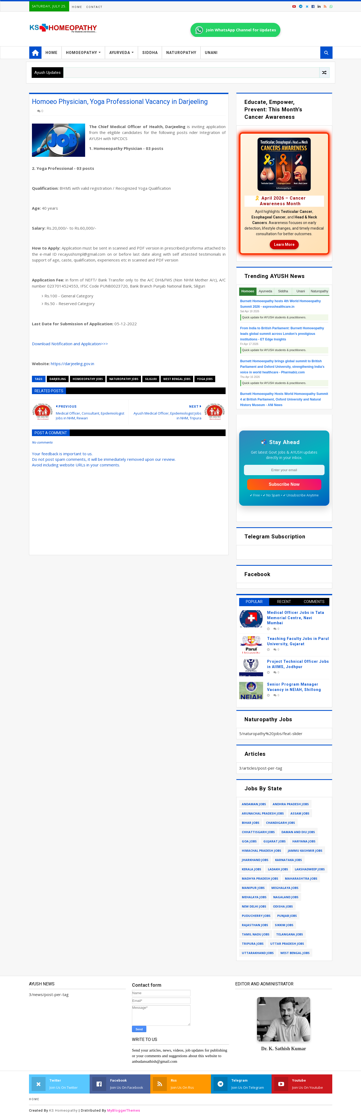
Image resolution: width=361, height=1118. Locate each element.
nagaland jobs (285, 897)
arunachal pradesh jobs (263, 813)
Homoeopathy (81, 52)
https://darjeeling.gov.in (72, 363)
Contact (94, 7)
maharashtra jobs (301, 878)
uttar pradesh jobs (287, 944)
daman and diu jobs (298, 832)
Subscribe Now (284, 484)
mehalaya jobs (254, 897)
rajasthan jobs (255, 925)
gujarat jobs (274, 841)
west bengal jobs (176, 379)
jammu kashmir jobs (305, 851)
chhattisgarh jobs (258, 832)
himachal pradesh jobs (261, 851)
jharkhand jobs (255, 860)
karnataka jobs (288, 860)
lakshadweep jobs (310, 869)
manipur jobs (253, 888)
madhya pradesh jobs (260, 878)
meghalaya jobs (284, 888)
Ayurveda (119, 52)
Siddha (150, 52)
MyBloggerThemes (123, 1110)
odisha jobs (283, 906)
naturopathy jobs (123, 379)
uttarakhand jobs (258, 953)
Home (77, 7)
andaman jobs (254, 804)
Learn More (284, 244)
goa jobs (249, 841)
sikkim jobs (284, 925)
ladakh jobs (278, 869)
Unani (211, 52)
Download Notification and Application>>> (70, 343)
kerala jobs (251, 869)
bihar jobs (250, 823)
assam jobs (300, 813)
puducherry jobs (256, 916)
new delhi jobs (254, 906)
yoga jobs (205, 379)
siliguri (151, 379)
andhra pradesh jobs (291, 804)
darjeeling (57, 379)
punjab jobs (287, 916)
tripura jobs (253, 944)
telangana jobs (289, 934)
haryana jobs (304, 841)
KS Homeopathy (63, 1110)
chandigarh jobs (280, 823)
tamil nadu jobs (255, 934)
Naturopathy (181, 52)
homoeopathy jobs (88, 379)
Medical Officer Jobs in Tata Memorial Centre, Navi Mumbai (295, 617)
